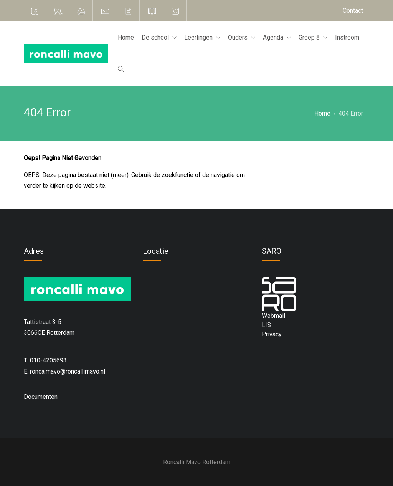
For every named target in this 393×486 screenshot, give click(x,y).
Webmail (273, 315)
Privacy (272, 334)
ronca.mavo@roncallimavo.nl (67, 371)
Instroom (347, 37)
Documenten (41, 396)
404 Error (351, 113)
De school (156, 37)
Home (126, 37)
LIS (266, 325)
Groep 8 (310, 37)
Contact (353, 10)
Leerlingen (199, 37)
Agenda (274, 37)
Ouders (238, 37)
